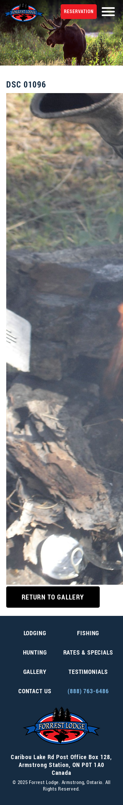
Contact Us (34, 691)
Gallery (35, 672)
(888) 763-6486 (88, 691)
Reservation (78, 11)
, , (61, 764)
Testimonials (88, 672)
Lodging (35, 633)
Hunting (35, 652)
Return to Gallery (53, 597)
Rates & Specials (88, 652)
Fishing (88, 633)
